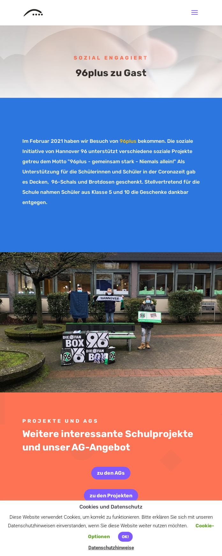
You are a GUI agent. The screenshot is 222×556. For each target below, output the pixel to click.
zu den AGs (111, 473)
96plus (127, 141)
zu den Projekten (111, 496)
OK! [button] (125, 536)
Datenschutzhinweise (111, 548)
